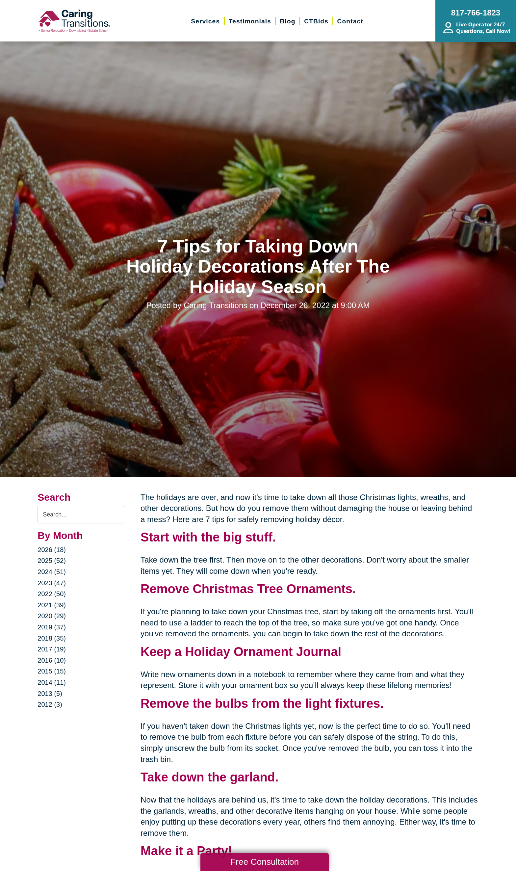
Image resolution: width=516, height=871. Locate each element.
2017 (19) (52, 649)
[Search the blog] (81, 514)
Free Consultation (264, 862)
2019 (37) (52, 627)
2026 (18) (52, 549)
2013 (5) (50, 693)
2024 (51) (52, 571)
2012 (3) (50, 704)
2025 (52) (52, 560)
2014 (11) (52, 682)
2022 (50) (52, 593)
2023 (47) (52, 583)
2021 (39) (52, 605)
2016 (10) (52, 660)
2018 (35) (52, 638)
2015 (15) (52, 671)
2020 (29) (52, 616)
